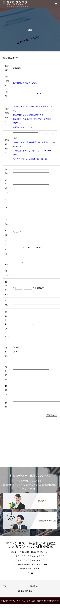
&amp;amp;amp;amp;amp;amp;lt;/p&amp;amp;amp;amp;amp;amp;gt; (27, 440)
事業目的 (34, 586)
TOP (5, 586)
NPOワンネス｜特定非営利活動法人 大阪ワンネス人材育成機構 (30, 544)
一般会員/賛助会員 (24, 591)
